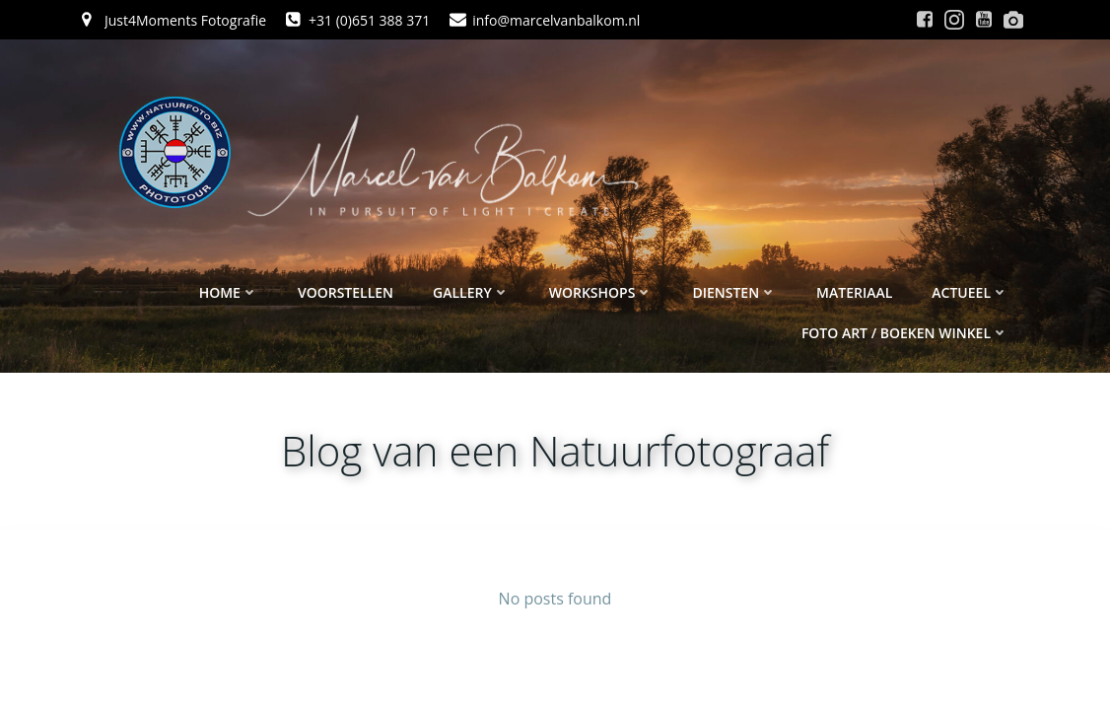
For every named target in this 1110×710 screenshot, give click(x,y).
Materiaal (854, 292)
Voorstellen (345, 292)
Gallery (471, 292)
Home (228, 292)
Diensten (734, 292)
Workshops (601, 292)
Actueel (970, 292)
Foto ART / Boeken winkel (904, 332)
